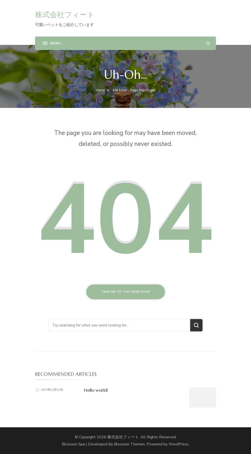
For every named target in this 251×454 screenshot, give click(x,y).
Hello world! (96, 390)
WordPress (178, 444)
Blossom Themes (129, 444)
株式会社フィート (65, 14)
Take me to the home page (125, 292)
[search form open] (207, 43)
